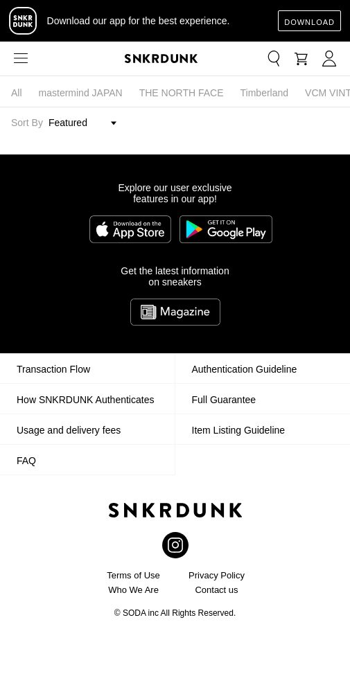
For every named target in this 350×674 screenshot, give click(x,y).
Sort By (27, 122)
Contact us (216, 590)
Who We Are (133, 590)
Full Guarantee (224, 399)
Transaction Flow (53, 369)
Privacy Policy (217, 575)
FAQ (26, 460)
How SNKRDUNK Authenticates (85, 399)
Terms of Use (133, 575)
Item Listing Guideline (239, 430)
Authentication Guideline (244, 369)
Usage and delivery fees (69, 430)
